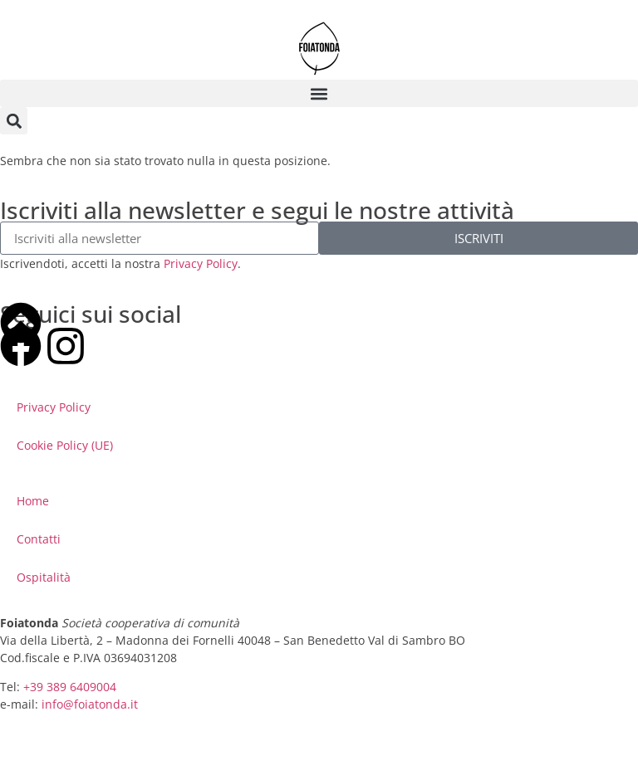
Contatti (39, 539)
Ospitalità (44, 577)
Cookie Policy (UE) (65, 445)
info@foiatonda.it (90, 704)
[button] (319, 93)
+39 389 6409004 (69, 687)
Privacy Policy (201, 263)
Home (33, 501)
